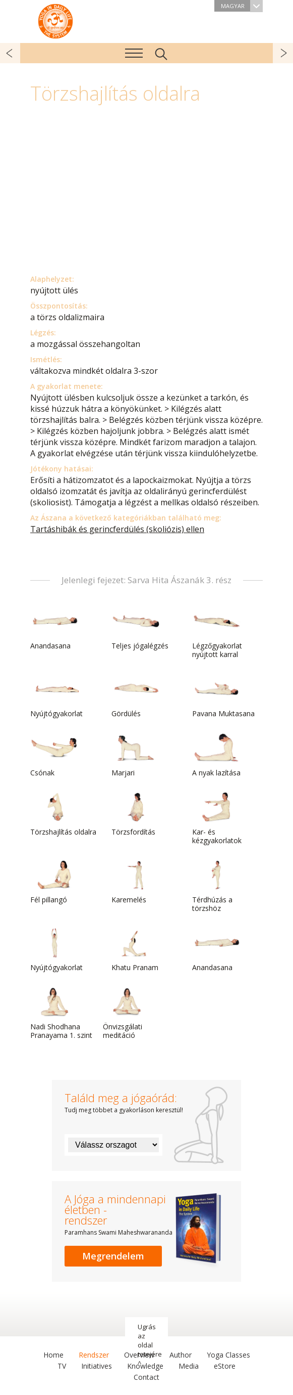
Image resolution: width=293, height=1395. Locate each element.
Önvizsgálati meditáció (127, 1013)
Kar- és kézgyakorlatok (217, 818)
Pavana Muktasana (223, 696)
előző (10, 53)
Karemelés (135, 882)
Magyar (242, 6)
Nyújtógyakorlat (56, 696)
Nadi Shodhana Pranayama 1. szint (61, 1013)
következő (283, 53)
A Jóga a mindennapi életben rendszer (55, 20)
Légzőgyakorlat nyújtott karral (217, 632)
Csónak (54, 755)
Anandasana (54, 628)
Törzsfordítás (135, 814)
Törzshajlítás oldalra (63, 814)
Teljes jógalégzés (139, 628)
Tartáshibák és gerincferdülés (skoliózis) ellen (117, 529)
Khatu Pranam (135, 950)
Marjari (135, 755)
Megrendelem (113, 1256)
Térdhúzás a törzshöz (216, 886)
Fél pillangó (54, 882)
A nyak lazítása (216, 755)
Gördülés (135, 696)
